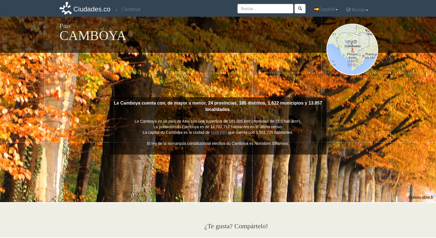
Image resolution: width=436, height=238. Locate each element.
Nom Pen (219, 132)
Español (326, 9)
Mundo (357, 9)
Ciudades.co (91, 9)
